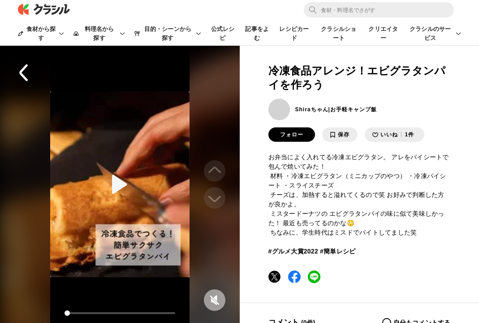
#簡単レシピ (337, 251)
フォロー (291, 134)
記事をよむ (257, 33)
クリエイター (383, 33)
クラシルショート (338, 33)
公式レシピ (223, 33)
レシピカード (294, 33)
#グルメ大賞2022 (293, 251)
